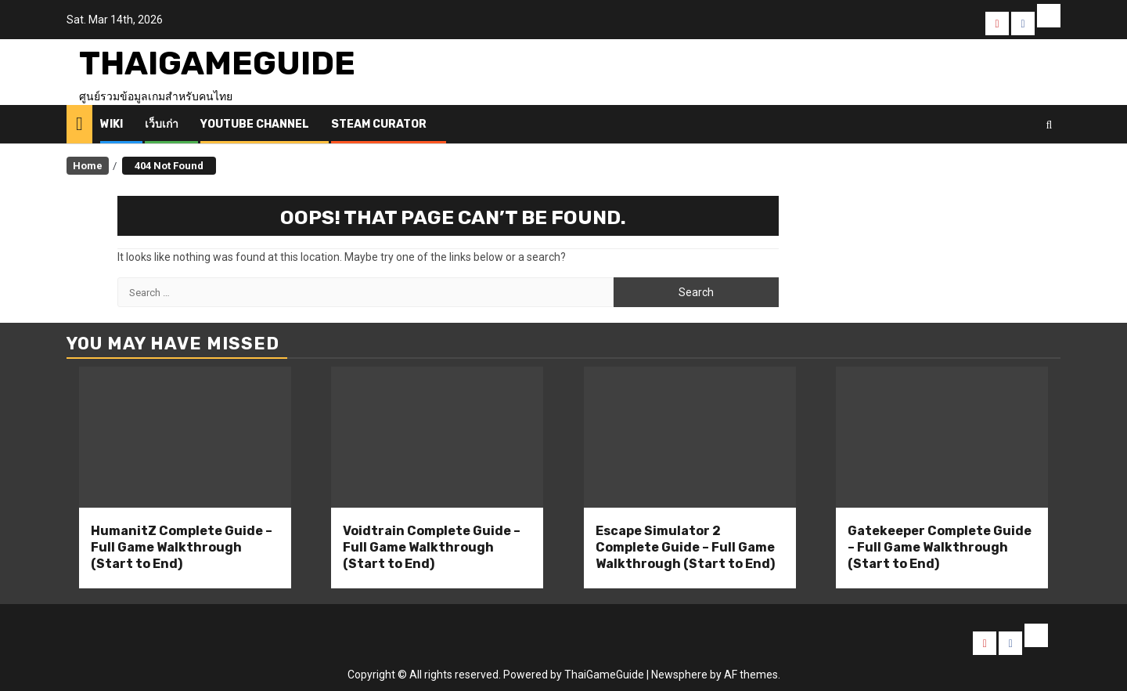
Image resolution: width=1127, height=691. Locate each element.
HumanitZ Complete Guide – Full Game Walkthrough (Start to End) (181, 547)
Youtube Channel (254, 124)
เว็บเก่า (161, 124)
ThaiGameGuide (217, 63)
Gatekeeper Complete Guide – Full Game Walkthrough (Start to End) (940, 547)
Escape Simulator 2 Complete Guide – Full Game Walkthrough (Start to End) (685, 547)
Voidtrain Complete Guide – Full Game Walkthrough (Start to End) (431, 547)
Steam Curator (379, 124)
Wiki (111, 124)
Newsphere (679, 674)
